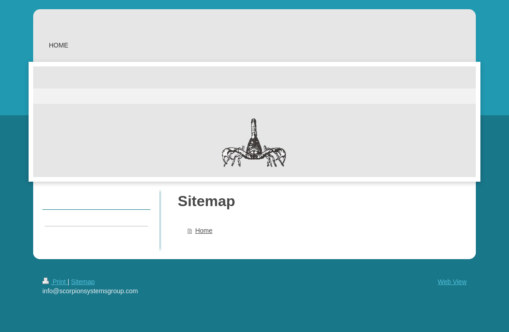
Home (203, 230)
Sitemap (83, 281)
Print (55, 281)
